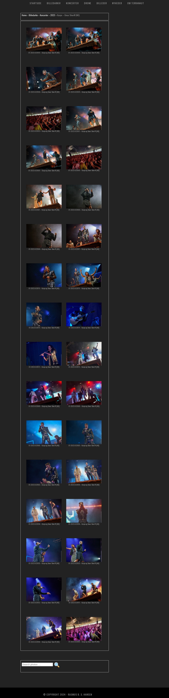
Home (24, 15)
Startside (35, 3)
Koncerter (72, 3)
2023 (52, 15)
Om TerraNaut (135, 3)
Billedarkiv (54, 3)
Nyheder (117, 3)
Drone (87, 3)
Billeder (102, 3)
